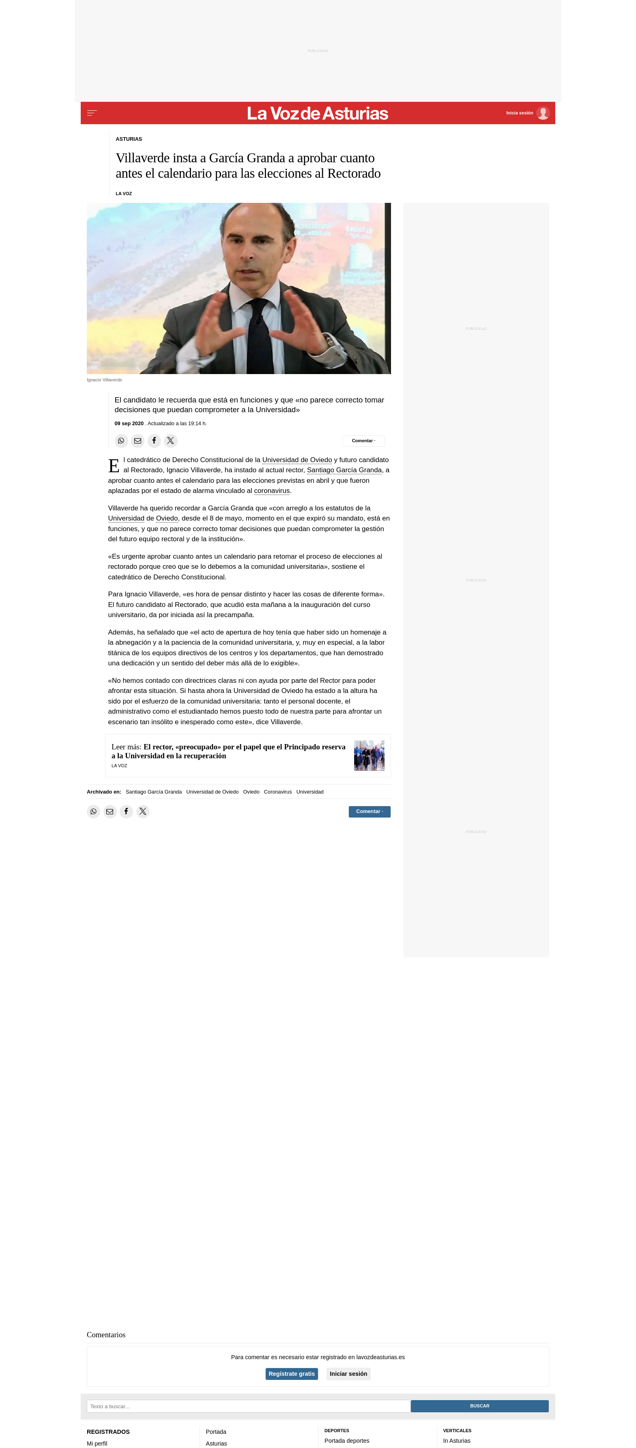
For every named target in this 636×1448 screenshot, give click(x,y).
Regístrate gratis (292, 1374)
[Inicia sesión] (528, 113)
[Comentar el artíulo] (363, 441)
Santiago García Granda (344, 470)
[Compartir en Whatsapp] (121, 441)
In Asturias (457, 1440)
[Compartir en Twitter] (170, 441)
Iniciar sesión (348, 1374)
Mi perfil (97, 1443)
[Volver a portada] (318, 113)
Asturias (216, 1443)
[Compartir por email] (137, 441)
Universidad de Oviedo (297, 460)
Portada (216, 1432)
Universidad (126, 518)
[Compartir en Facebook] (154, 441)
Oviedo (167, 518)
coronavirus (272, 491)
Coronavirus (278, 792)
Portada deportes (347, 1440)
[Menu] (92, 113)
